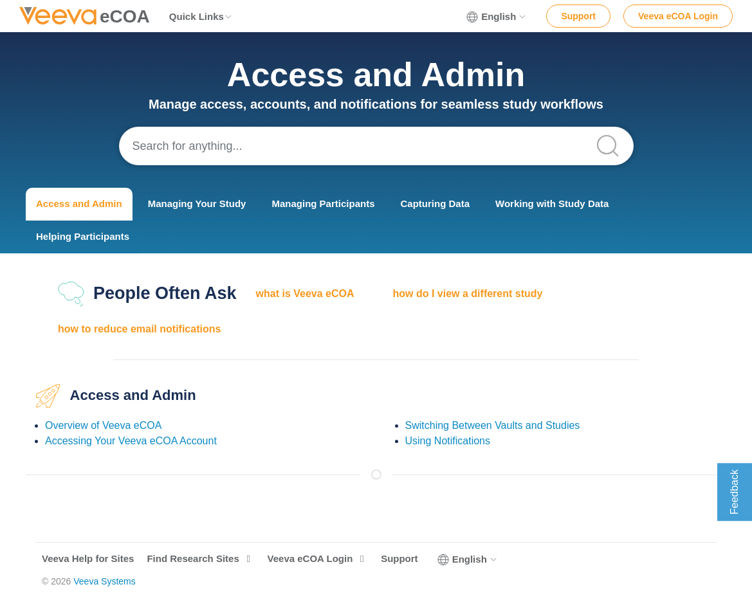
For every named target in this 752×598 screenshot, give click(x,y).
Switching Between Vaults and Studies (492, 425)
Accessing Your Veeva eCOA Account (131, 440)
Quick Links (201, 16)
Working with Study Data (552, 203)
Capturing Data (435, 203)
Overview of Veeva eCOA (103, 425)
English (496, 17)
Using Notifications (448, 440)
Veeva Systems (104, 581)
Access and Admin (79, 203)
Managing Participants (322, 203)
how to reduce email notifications (139, 328)
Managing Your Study (197, 203)
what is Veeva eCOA (305, 293)
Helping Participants (82, 236)
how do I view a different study (468, 293)
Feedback (734, 491)
